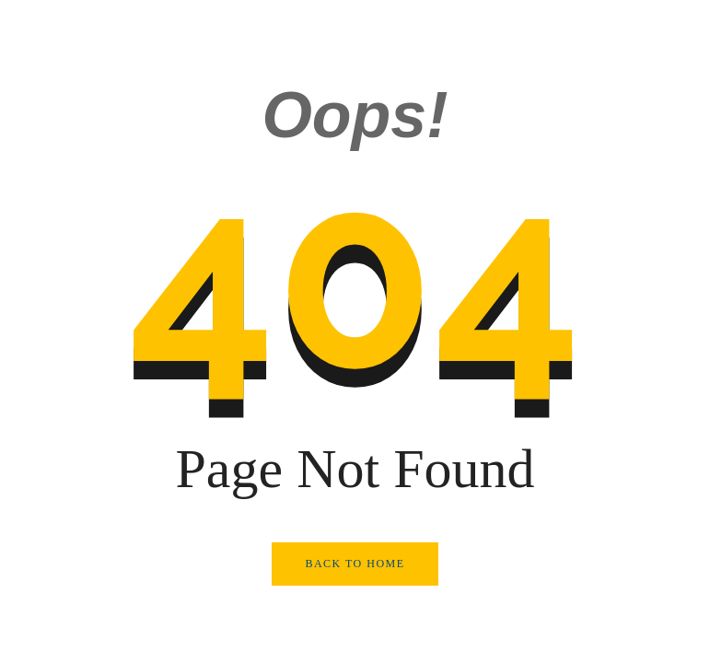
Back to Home (354, 563)
